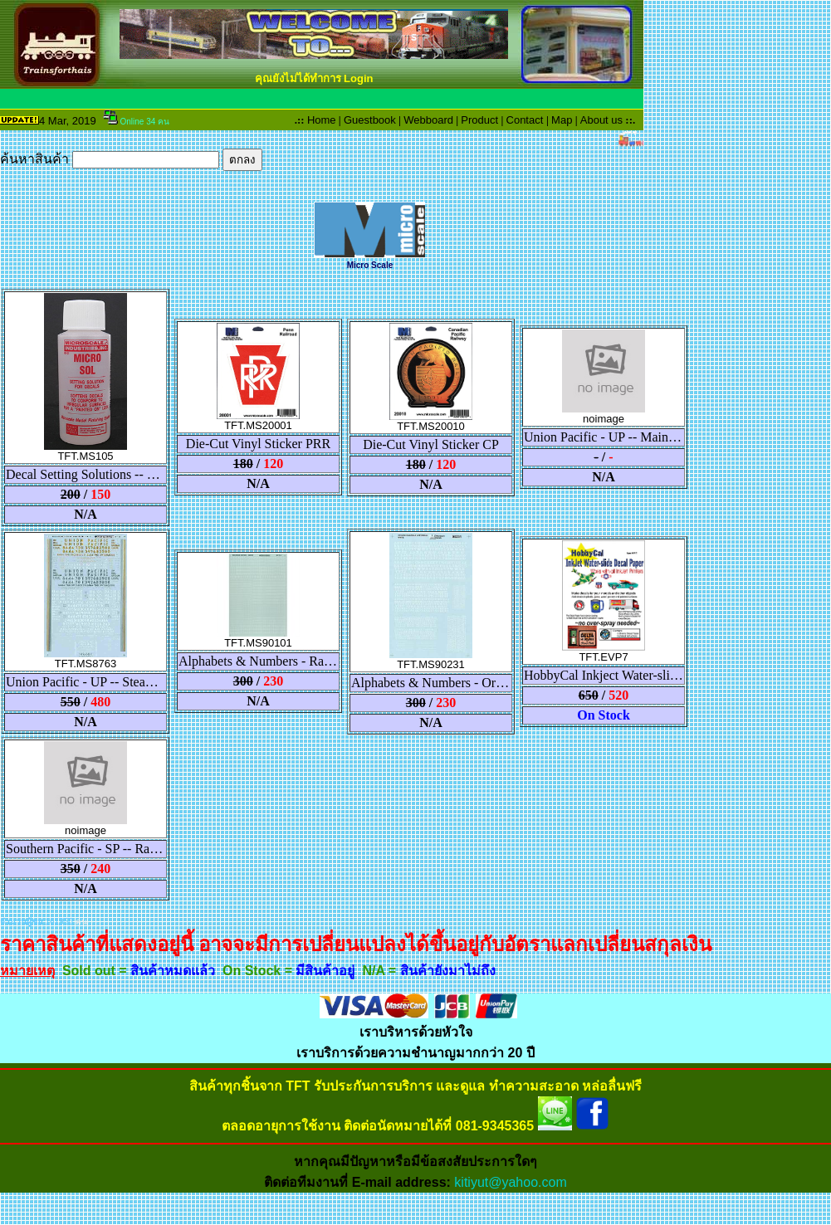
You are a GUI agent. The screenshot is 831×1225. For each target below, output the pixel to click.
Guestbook (370, 120)
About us (601, 120)
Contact (525, 120)
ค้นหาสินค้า (131, 159)
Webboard (428, 120)
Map (561, 120)
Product (479, 120)
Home (321, 120)
